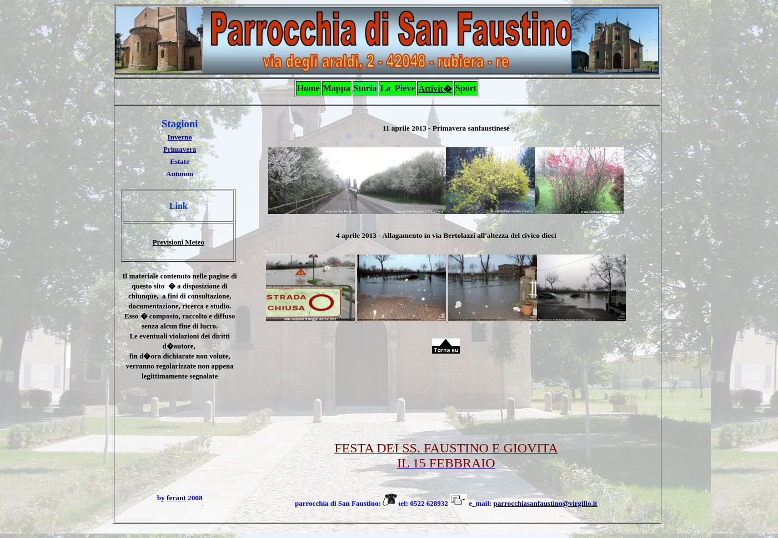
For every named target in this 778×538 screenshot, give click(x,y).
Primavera (179, 149)
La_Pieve (397, 88)
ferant (176, 498)
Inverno (180, 137)
